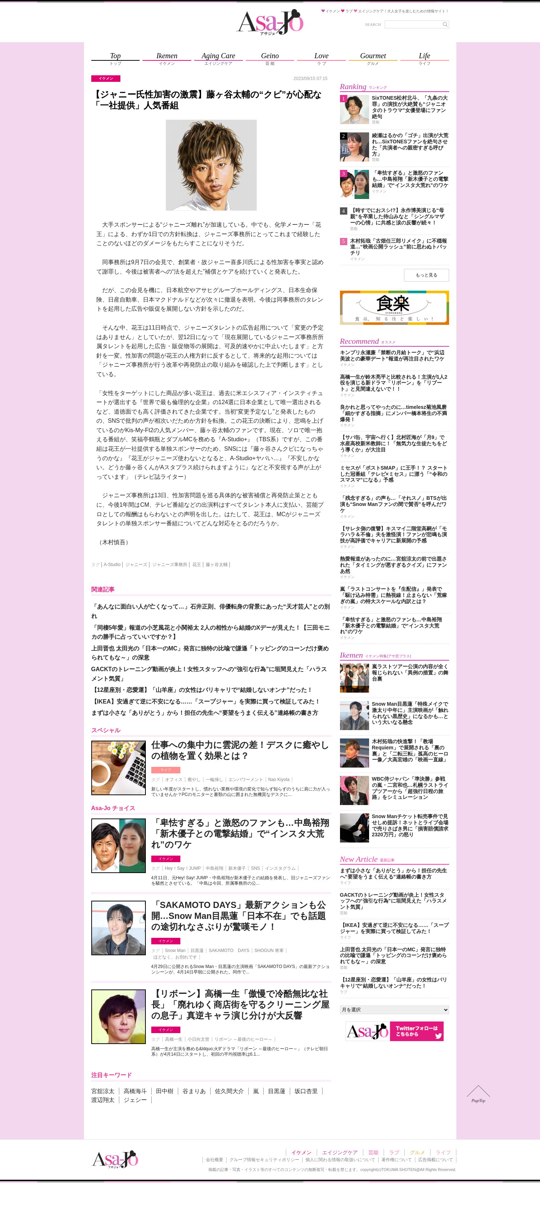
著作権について (396, 1159)
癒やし (194, 779)
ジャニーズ (136, 564)
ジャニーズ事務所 (169, 564)
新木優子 (237, 868)
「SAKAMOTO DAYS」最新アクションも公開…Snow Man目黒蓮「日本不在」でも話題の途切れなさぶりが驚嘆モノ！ (238, 916)
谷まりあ (194, 1091)
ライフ (165, 770)
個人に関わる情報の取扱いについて (340, 1159)
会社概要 (214, 1159)
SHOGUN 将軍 (269, 950)
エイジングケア (340, 1152)
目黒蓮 (197, 950)
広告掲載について (435, 1159)
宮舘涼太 (103, 1091)
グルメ (417, 1152)
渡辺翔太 (103, 1100)
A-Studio (112, 564)
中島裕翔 (214, 868)
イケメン (166, 859)
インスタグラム (280, 868)
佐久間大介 (229, 1091)
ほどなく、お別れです (175, 957)
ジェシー (135, 1100)
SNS (255, 868)
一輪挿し (214, 779)
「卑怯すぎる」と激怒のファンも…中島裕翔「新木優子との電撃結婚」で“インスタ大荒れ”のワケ (240, 833)
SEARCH (373, 24)
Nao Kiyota (279, 779)
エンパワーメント (245, 779)
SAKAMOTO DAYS (229, 950)
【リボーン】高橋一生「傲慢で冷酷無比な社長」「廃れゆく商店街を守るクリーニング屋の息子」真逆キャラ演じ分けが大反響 (240, 1004)
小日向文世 (198, 1039)
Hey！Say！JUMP (183, 868)
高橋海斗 (135, 1091)
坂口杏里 (306, 1091)
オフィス (174, 779)
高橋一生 (174, 1039)
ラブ (394, 1152)
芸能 (373, 1152)
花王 (196, 564)
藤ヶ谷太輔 (217, 564)
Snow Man (175, 950)
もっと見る (426, 275)
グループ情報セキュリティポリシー (264, 1159)
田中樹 (164, 1091)
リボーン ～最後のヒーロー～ (243, 1039)
